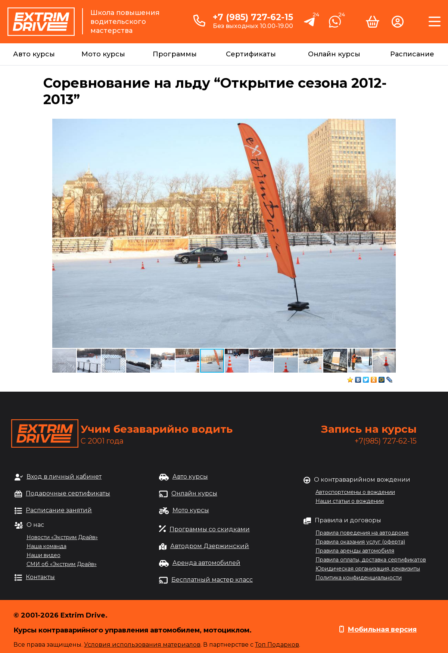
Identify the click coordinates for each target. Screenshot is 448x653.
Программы (175, 54)
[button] (389, 125)
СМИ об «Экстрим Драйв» (62, 564)
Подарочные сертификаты (68, 493)
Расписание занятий (59, 510)
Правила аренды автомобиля (354, 550)
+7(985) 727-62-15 (386, 440)
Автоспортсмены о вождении (355, 492)
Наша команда (46, 546)
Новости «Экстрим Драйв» (62, 537)
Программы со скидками (209, 529)
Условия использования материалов (142, 644)
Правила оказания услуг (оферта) (360, 541)
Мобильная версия (382, 629)
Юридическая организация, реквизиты (367, 568)
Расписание (412, 54)
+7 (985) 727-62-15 (253, 17)
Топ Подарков (277, 644)
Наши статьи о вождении (349, 501)
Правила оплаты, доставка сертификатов (370, 559)
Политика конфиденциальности (358, 577)
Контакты (40, 577)
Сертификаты (251, 54)
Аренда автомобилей (206, 562)
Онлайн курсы (334, 54)
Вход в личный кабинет (64, 476)
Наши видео (43, 555)
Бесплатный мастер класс (212, 579)
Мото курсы (103, 54)
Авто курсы (34, 54)
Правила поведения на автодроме (362, 532)
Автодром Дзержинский (209, 546)
